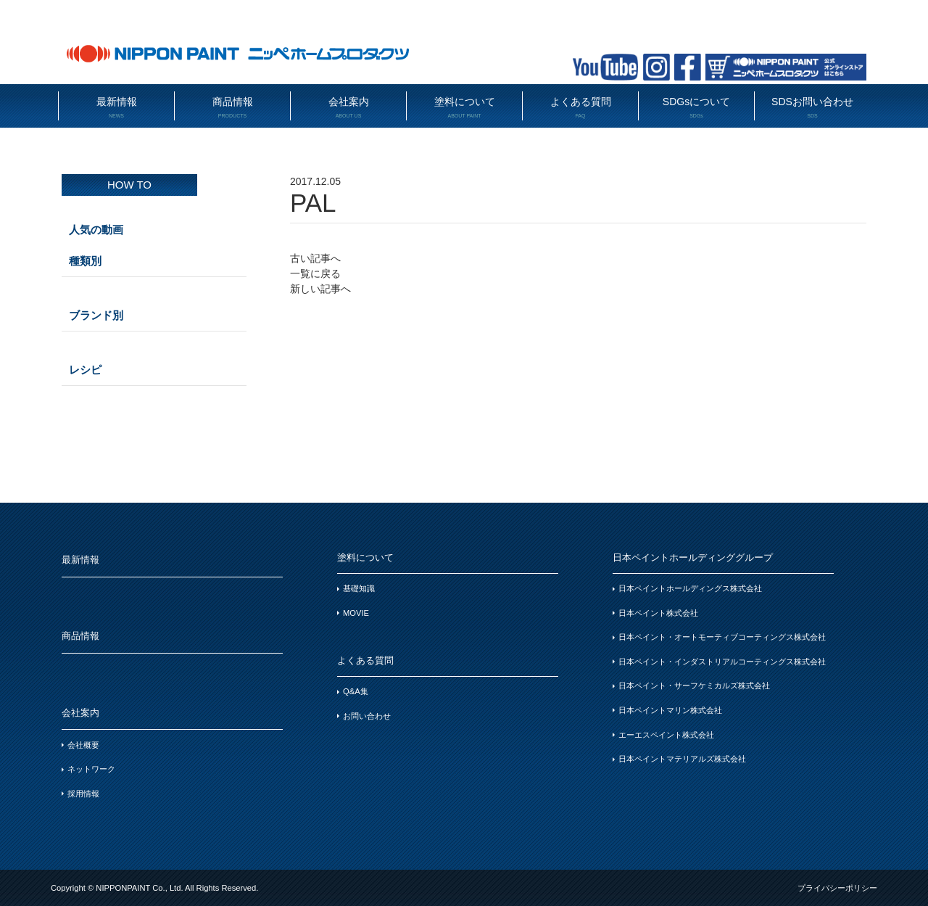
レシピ (85, 369)
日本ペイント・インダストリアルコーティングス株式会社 (722, 661)
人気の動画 (96, 229)
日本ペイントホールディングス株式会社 (690, 588)
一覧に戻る (315, 273)
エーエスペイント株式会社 (666, 734)
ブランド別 (96, 315)
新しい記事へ (320, 289)
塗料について (464, 108)
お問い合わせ (367, 716)
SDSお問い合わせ (812, 108)
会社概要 (83, 745)
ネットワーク (91, 769)
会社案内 (348, 108)
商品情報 (232, 108)
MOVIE (356, 613)
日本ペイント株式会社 (658, 613)
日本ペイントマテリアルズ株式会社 (682, 758)
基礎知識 (359, 588)
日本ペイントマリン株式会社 (670, 710)
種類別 (85, 261)
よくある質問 (580, 108)
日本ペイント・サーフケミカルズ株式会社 (694, 685)
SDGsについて (696, 108)
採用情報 (83, 793)
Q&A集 (355, 691)
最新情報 (116, 108)
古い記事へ (315, 258)
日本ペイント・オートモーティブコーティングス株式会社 (722, 637)
